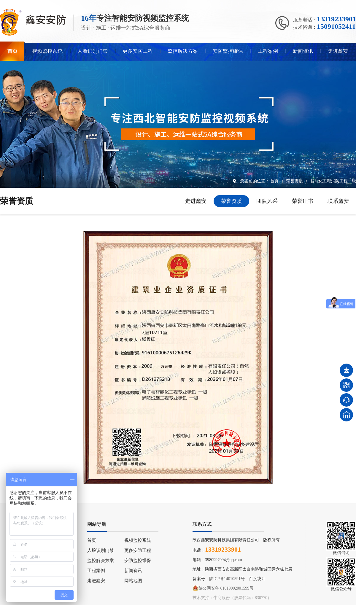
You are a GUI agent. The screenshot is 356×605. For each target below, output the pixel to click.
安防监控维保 (228, 51)
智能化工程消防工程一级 (333, 181)
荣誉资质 (295, 181)
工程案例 (268, 51)
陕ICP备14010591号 (227, 579)
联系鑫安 (338, 201)
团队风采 (267, 201)
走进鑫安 (338, 51)
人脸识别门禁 (92, 51)
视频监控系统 (47, 51)
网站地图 (133, 580)
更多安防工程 (138, 51)
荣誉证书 (302, 201)
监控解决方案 (183, 51)
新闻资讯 (303, 51)
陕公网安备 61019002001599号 (223, 588)
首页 (12, 51)
